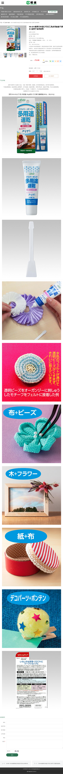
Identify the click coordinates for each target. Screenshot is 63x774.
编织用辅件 (12, 14)
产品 (1, 22)
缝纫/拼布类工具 (17, 11)
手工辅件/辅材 (52, 11)
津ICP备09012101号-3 (31, 771)
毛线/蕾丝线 (20, 14)
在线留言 (2, 717)
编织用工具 (4, 14)
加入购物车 (51, 76)
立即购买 (36, 76)
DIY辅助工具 (35, 11)
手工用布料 (44, 11)
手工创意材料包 (24, 17)
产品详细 (2, 80)
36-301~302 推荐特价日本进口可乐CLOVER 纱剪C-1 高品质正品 (21, 763)
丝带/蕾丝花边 (40, 14)
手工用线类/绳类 (29, 14)
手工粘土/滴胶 (14, 17)
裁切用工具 (27, 11)
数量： (30, 71)
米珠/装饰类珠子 (50, 14)
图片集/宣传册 (5, 17)
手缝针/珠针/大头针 (6, 11)
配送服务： (31, 68)
